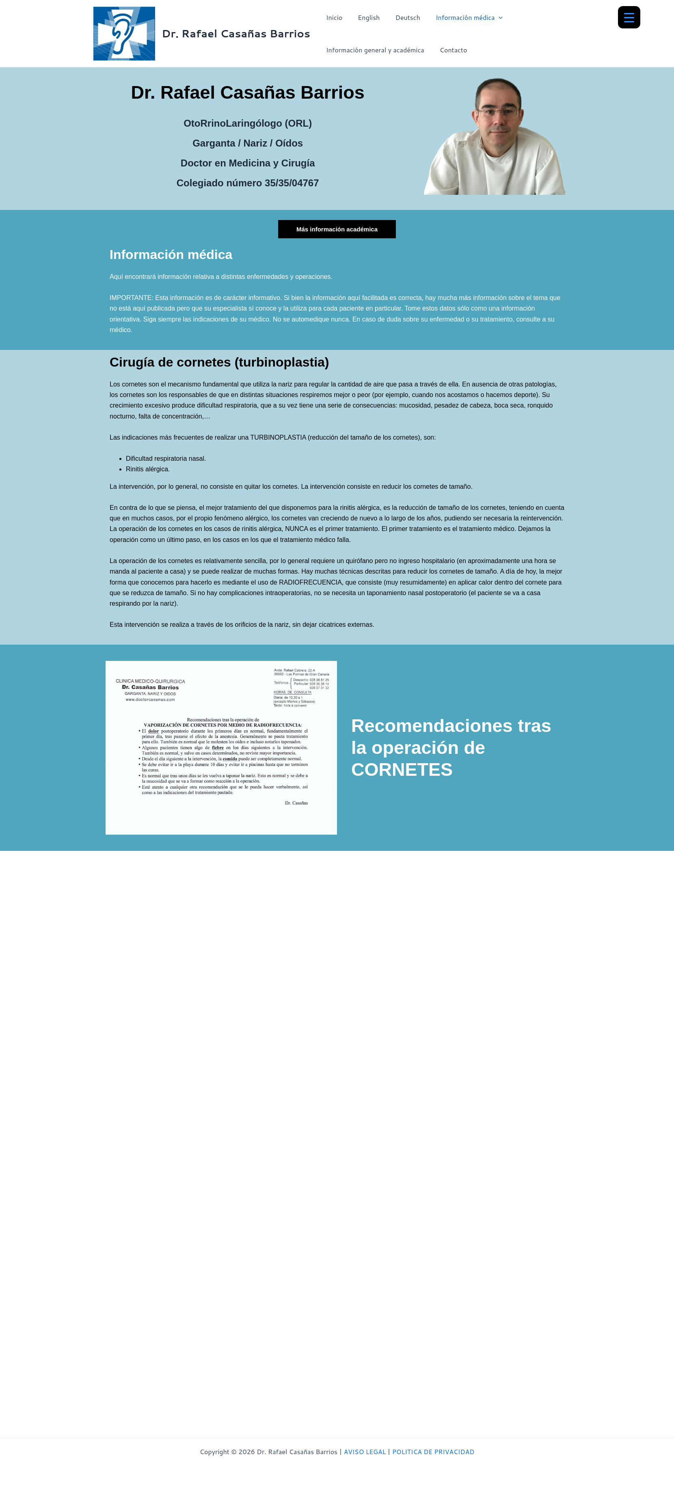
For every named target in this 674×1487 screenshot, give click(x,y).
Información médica (460, 17)
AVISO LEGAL (363, 1451)
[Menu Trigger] (629, 17)
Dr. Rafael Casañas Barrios (236, 33)
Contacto (450, 49)
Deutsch (401, 17)
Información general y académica (374, 49)
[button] (490, 17)
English (365, 17)
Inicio (333, 17)
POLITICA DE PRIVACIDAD (433, 1451)
